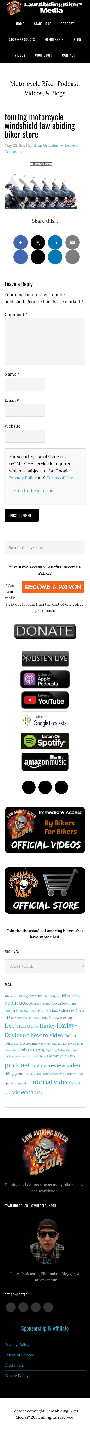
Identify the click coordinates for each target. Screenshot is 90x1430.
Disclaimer (14, 1365)
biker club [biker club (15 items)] (35, 996)
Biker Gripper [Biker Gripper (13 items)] (52, 996)
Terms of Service (19, 1354)
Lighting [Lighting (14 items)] (51, 1050)
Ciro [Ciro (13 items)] (72, 1011)
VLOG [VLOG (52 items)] (35, 1093)
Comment (16, 314)
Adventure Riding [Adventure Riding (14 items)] (16, 996)
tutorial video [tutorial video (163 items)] (50, 1082)
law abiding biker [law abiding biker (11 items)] (57, 1043)
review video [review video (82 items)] (64, 1065)
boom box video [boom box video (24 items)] (54, 1010)
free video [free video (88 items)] (17, 1025)
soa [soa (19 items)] (39, 1074)
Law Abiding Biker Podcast (45, 8)
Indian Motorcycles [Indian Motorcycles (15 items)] (18, 1043)
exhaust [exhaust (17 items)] (69, 1018)
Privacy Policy (23, 478)
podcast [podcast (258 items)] (17, 1064)
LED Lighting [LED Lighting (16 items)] (35, 1050)
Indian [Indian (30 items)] (70, 1035)
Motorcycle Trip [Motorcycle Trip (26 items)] (61, 1055)
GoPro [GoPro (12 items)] (35, 1026)
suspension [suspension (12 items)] (22, 1083)
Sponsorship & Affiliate (45, 1328)
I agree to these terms (31, 490)
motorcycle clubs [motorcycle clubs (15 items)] (34, 1056)
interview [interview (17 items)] (39, 1044)
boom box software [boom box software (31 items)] (22, 1010)
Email (12, 400)
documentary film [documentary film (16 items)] (41, 1018)
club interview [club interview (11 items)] (19, 1018)
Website (13, 426)
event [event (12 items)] (58, 1018)
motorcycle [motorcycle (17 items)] (13, 1056)
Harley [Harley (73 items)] (47, 1025)
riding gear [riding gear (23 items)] (14, 1074)
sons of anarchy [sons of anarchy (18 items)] (54, 1074)
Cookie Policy (17, 1375)
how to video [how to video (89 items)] (47, 1035)
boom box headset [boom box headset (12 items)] (40, 1003)
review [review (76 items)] (39, 1065)
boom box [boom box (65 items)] (16, 1003)
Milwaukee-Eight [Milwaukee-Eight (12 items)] (68, 1050)
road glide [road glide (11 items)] (30, 1074)
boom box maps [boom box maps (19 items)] (64, 1003)
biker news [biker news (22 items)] (70, 995)
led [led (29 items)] (22, 1049)
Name (12, 374)
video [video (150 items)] (20, 1092)
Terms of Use (60, 478)
